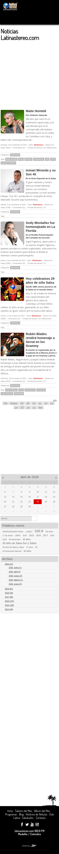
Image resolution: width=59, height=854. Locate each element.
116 (28, 407)
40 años (27, 551)
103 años (49, 532)
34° (36, 547)
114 (16, 407)
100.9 (53, 159)
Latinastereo (38, 159)
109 (27, 403)
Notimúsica (38, 145)
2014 (25, 535)
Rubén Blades (11, 390)
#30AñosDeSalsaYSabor (13, 532)
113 (51, 403)
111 (39, 403)
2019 (5, 539)
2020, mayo (15, 568)
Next (40, 407)
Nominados (18, 394)
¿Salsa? (28, 532)
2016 (38, 535)
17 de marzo (8, 535)
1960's (18, 535)
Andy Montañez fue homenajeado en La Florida (40, 226)
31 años (29, 547)
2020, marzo (15, 576)
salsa (21, 159)
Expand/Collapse (54, 564)
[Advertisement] (29, 73)
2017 (45, 535)
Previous (13, 403)
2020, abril (14, 572)
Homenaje (41, 390)
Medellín (28, 159)
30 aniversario (15, 539)
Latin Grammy (6, 394)
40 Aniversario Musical (12, 551)
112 (45, 403)
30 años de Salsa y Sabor (13, 547)
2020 (9, 564)
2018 (52, 535)
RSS (54, 400)
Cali (47, 159)
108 (21, 403)
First (5, 403)
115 (22, 407)
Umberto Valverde (8, 163)
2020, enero (15, 584)
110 (33, 403)
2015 (31, 535)
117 (34, 407)
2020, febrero (16, 580)
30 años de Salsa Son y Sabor (20, 543)
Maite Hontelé (36, 111)
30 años (27, 539)
